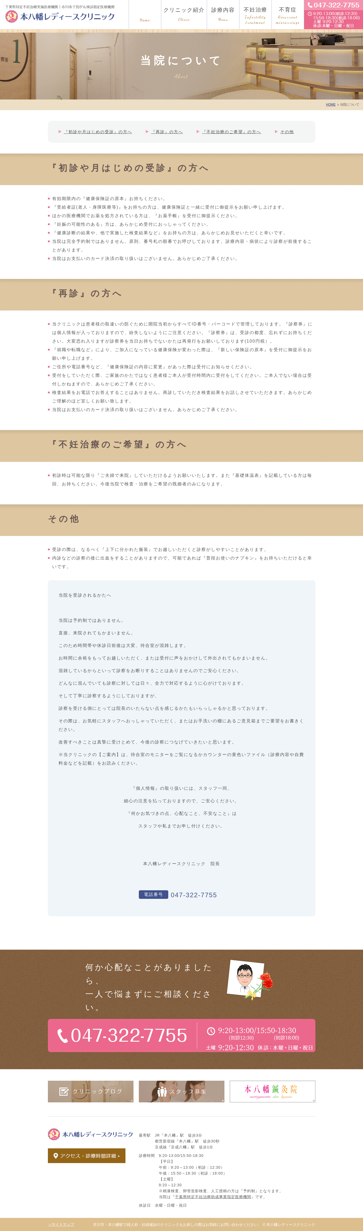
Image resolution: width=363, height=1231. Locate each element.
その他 (287, 131)
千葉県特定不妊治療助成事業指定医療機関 (213, 1197)
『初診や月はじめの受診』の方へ (98, 131)
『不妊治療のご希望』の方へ (231, 131)
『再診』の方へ (167, 131)
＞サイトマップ (61, 1224)
